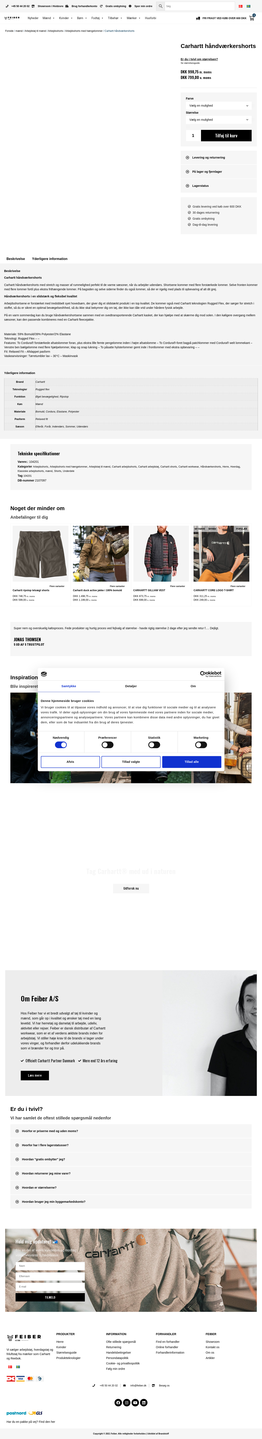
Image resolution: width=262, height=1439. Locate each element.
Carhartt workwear (189, 466)
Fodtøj (97, 18)
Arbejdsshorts (55, 31)
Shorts (57, 471)
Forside (9, 31)
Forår (48, 426)
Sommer (70, 426)
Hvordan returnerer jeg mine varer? (46, 1173)
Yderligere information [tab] (50, 259)
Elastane (62, 411)
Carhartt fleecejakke (81, 319)
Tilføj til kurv (226, 135)
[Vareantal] (193, 135)
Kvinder (66, 18)
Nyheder (33, 18)
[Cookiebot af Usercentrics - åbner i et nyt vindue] (203, 674)
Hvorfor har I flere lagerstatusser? (45, 1145)
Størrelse (192, 112)
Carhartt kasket (142, 315)
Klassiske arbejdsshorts (31, 471)
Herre (226, 466)
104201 (27, 475)
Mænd (49, 18)
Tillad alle (192, 762)
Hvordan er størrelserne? (39, 1187)
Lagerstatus (200, 185)
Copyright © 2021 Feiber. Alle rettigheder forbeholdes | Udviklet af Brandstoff (131, 1434)
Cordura (50, 411)
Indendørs (58, 426)
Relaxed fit (41, 419)
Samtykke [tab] (68, 686)
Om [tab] (193, 686)
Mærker (134, 18)
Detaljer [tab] (131, 686)
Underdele (68, 471)
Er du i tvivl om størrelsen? (199, 59)
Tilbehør (115, 18)
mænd (19, 31)
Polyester (73, 411)
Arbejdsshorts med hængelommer (84, 31)
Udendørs (82, 426)
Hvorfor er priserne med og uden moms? (50, 1131)
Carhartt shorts (168, 466)
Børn (82, 18)
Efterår (39, 426)
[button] (219, 158)
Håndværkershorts (210, 466)
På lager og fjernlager (207, 171)
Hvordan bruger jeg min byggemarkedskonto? (54, 1201)
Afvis (70, 762)
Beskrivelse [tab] (15, 259)
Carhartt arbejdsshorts (124, 466)
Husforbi (150, 18)
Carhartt (40, 381)
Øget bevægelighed (46, 396)
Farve (190, 98)
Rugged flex (42, 389)
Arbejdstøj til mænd (35, 31)
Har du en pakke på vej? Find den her (31, 1421)
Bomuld (39, 411)
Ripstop (64, 396)
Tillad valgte (131, 762)
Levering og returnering (208, 157)
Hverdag (235, 466)
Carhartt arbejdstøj (148, 466)
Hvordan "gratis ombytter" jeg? (43, 1159)
